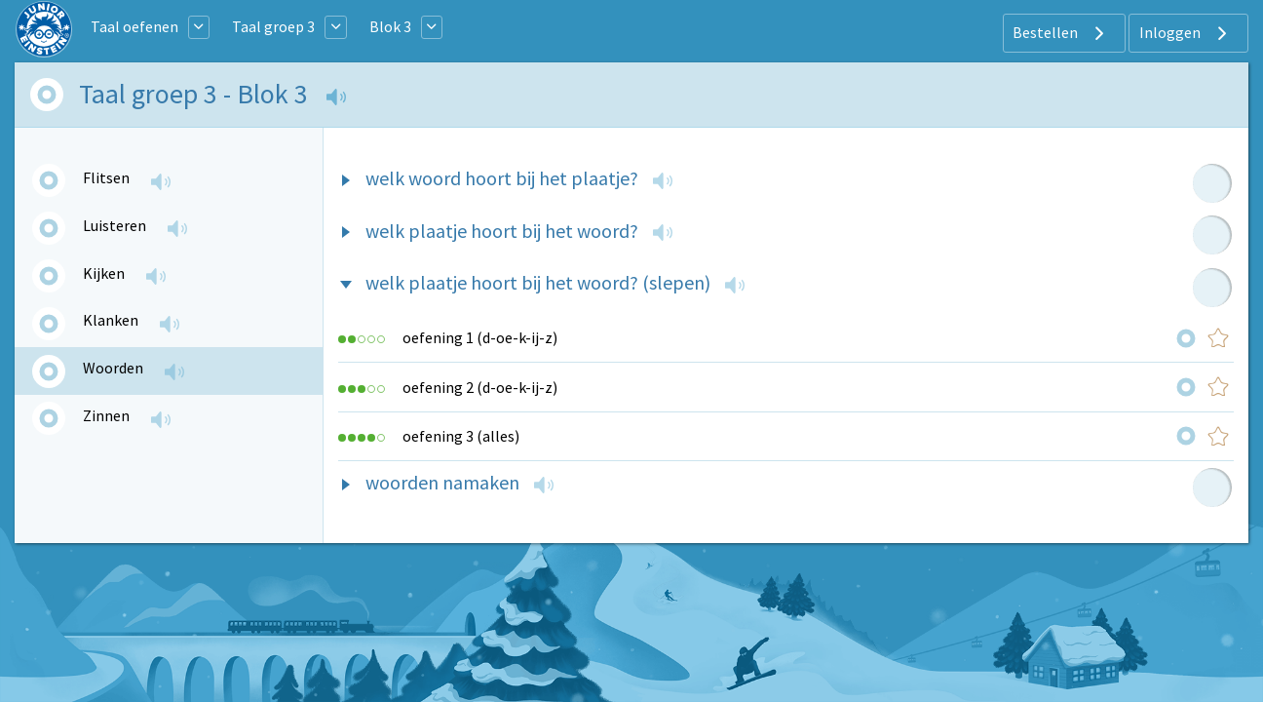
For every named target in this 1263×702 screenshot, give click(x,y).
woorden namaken (442, 482)
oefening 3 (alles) (460, 436)
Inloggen (1185, 33)
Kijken (104, 273)
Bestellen (1061, 33)
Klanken (110, 320)
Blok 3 (390, 26)
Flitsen (106, 177)
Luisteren (114, 225)
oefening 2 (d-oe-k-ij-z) (479, 387)
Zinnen (106, 415)
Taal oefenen (134, 26)
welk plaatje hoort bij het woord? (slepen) (537, 282)
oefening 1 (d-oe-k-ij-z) (479, 337)
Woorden (113, 367)
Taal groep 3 (273, 26)
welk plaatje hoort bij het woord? (501, 230)
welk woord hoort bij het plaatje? (501, 178)
